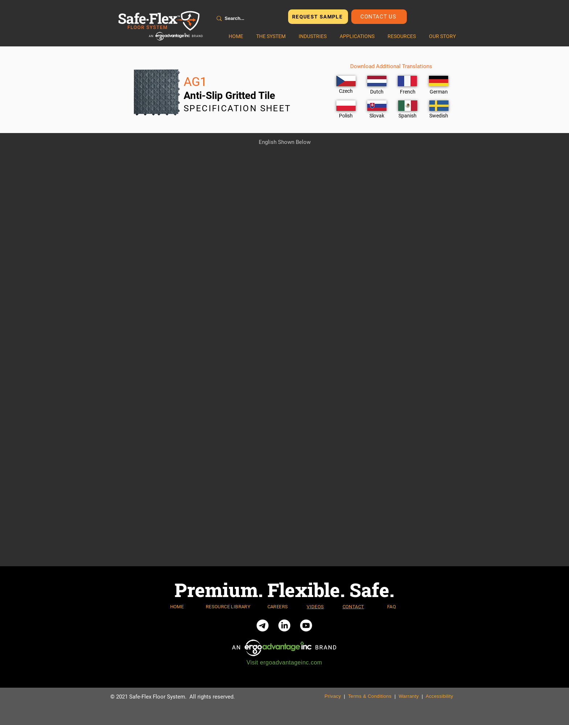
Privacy (332, 696)
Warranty (409, 696)
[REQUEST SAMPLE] (318, 16)
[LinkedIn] (284, 625)
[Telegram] (263, 625)
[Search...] (247, 18)
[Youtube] (306, 625)
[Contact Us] (379, 16)
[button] (271, 36)
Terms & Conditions (370, 696)
